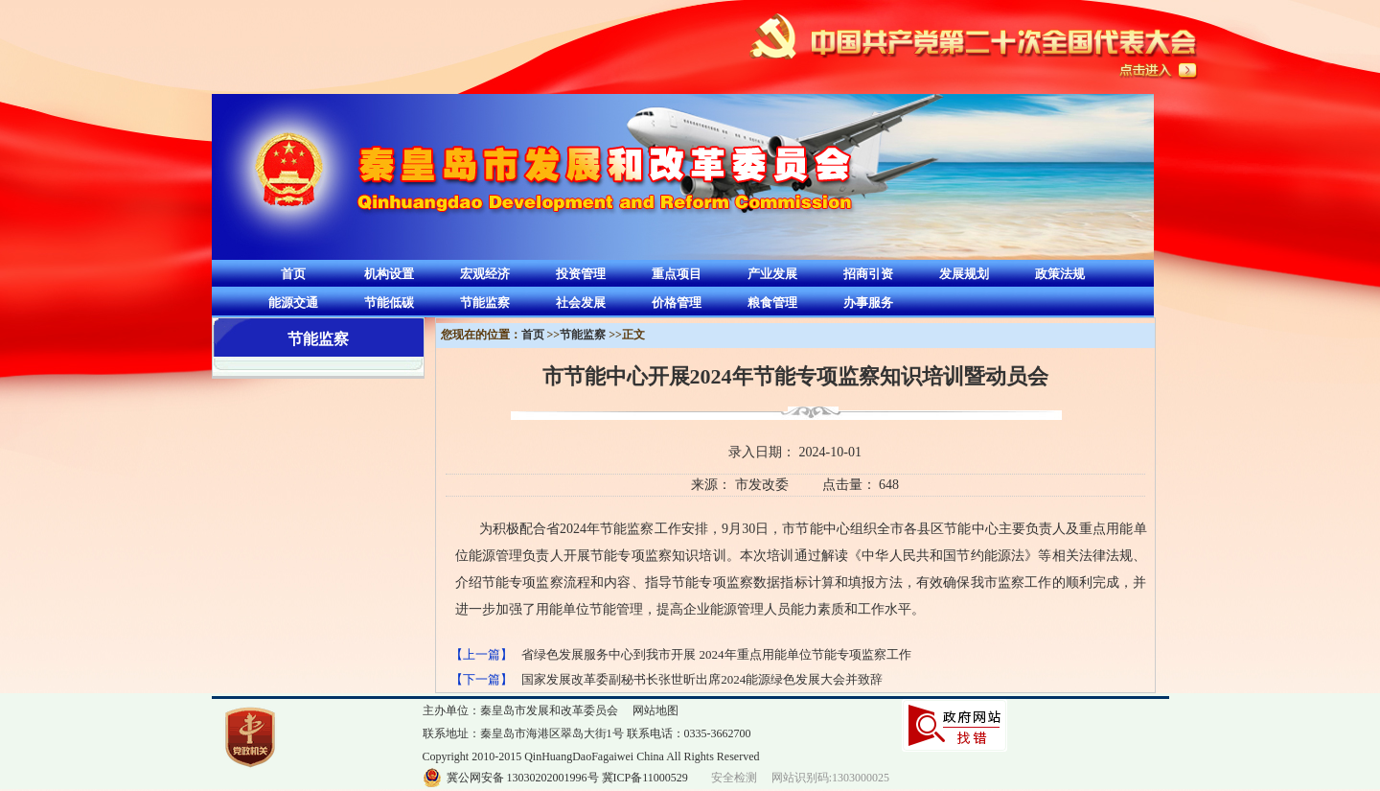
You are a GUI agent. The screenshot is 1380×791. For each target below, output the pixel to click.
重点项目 (677, 274)
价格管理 (677, 302)
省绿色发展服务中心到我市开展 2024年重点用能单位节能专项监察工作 (715, 654)
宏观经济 (485, 274)
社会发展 (581, 302)
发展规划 (964, 274)
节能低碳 (389, 302)
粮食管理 (772, 302)
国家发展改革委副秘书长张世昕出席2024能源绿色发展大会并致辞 (702, 679)
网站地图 (655, 710)
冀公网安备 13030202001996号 (523, 777)
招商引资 (868, 274)
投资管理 (581, 274)
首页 (293, 274)
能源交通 (293, 302)
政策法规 (1060, 274)
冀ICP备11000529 (645, 777)
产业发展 (772, 274)
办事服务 (868, 302)
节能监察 (485, 302)
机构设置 (389, 274)
